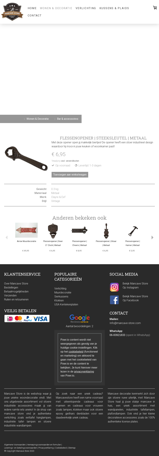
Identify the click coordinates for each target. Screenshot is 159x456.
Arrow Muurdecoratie (26, 241)
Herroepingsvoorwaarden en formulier (44, 444)
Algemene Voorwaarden (15, 444)
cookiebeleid (76, 351)
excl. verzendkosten (70, 161)
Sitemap (72, 448)
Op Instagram (131, 287)
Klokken (59, 300)
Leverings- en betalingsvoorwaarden (20, 448)
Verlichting (86, 8)
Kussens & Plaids (114, 8)
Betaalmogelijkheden (16, 291)
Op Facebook (131, 300)
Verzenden (10, 295)
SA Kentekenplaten (67, 304)
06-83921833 (117, 335)
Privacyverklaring (46, 448)
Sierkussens (61, 296)
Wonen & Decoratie (56, 8)
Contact (35, 15)
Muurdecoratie (62, 292)
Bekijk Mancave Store (135, 283)
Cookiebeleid (61, 448)
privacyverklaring (84, 371)
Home (32, 8)
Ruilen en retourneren (16, 299)
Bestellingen (11, 287)
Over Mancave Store (16, 283)
